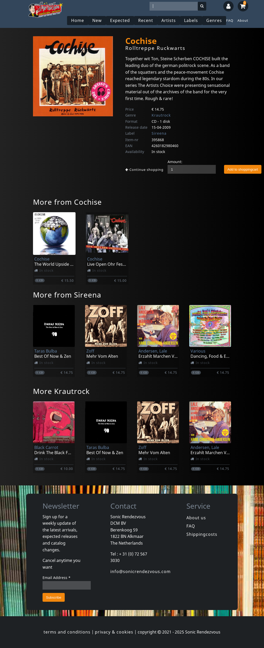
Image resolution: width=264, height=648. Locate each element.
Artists (168, 20)
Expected (120, 20)
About (242, 20)
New (97, 20)
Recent (145, 20)
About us (196, 518)
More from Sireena (67, 295)
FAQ (229, 20)
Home (77, 20)
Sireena (159, 133)
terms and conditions (67, 632)
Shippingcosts (201, 534)
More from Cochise (67, 202)
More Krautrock (61, 391)
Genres (214, 20)
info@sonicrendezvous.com (140, 571)
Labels (191, 20)
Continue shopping (144, 169)
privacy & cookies (114, 632)
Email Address (57, 577)
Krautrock (161, 115)
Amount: (175, 161)
